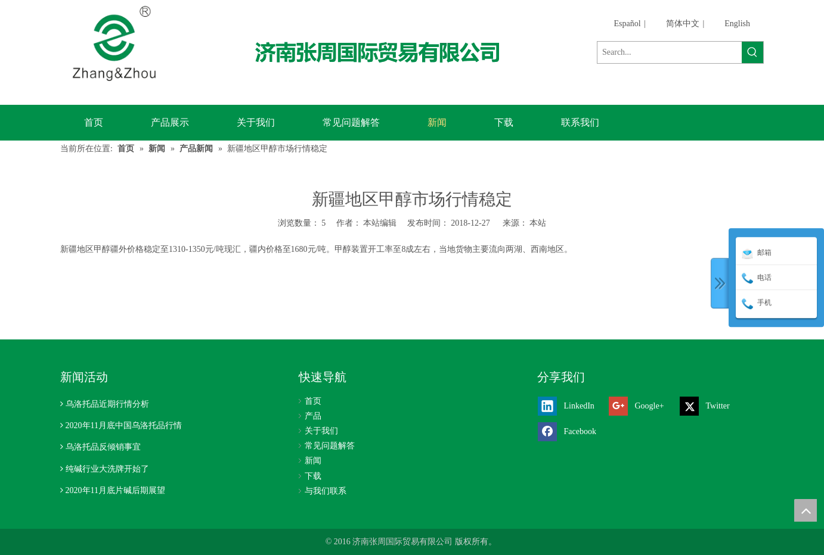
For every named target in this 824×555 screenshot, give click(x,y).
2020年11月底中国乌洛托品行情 (124, 425)
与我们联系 (325, 491)
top (805, 510)
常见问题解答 (330, 445)
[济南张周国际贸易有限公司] (387, 52)
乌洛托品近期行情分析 (107, 404)
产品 (313, 415)
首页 (313, 401)
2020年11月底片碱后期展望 (115, 490)
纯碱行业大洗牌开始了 (107, 468)
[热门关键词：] (752, 52)
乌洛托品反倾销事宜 (103, 446)
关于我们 (321, 430)
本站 (537, 223)
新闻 (313, 460)
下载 (313, 476)
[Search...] (669, 52)
